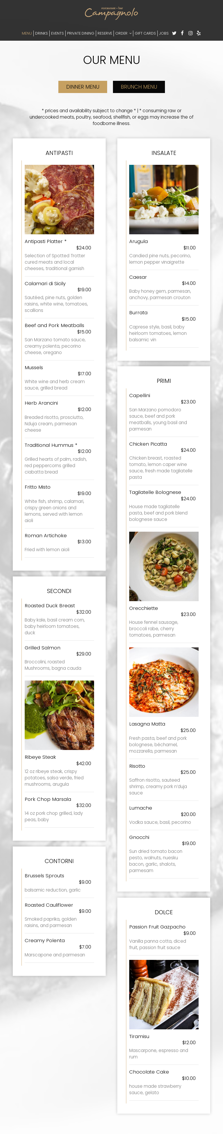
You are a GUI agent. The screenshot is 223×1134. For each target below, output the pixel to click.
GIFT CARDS (145, 33)
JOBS (164, 33)
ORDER (123, 33)
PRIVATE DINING (80, 33)
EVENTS (57, 33)
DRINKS (41, 33)
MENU (27, 33)
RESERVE (105, 33)
